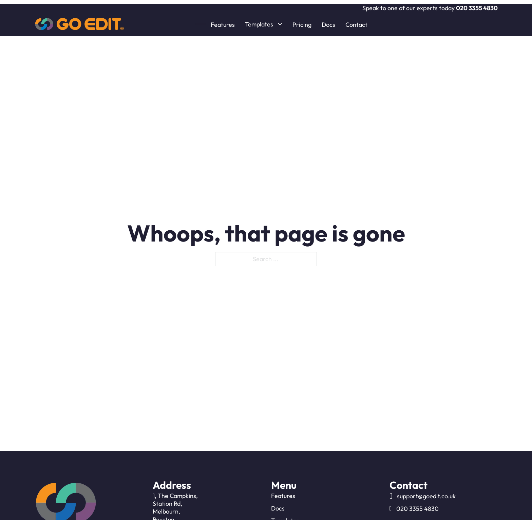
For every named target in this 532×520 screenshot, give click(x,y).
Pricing (301, 20)
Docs (328, 20)
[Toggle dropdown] (280, 20)
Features (223, 20)
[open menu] (200, 20)
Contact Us (286, 503)
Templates (259, 20)
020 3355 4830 (477, 4)
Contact (356, 20)
